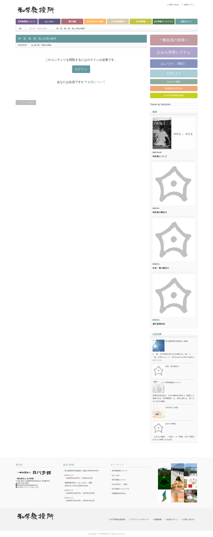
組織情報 (158, 519)
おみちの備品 (173, 81)
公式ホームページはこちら (28, 487)
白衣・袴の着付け (161, 268)
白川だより (174, 73)
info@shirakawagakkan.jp (28, 485)
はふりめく (49, 21)
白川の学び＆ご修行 (95, 21)
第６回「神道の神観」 (43, 45)
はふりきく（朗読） (174, 63)
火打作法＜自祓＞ (172, 407)
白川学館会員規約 (117, 519)
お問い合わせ (174, 5)
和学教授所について (26, 21)
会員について (96, 82)
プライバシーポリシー (139, 519)
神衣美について (160, 156)
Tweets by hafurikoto (160, 104)
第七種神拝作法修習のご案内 (176, 341)
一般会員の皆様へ (173, 40)
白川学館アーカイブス (163, 21)
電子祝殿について (119, 480)
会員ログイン (189, 5)
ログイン (81, 69)
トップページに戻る (26, 102)
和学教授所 (104, 534)
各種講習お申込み (174, 88)
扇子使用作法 (159, 324)
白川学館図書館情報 (174, 95)
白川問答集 (140, 21)
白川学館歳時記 (118, 21)
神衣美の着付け (160, 212)
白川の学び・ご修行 (120, 484)
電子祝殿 (72, 21)
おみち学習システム (174, 52)
